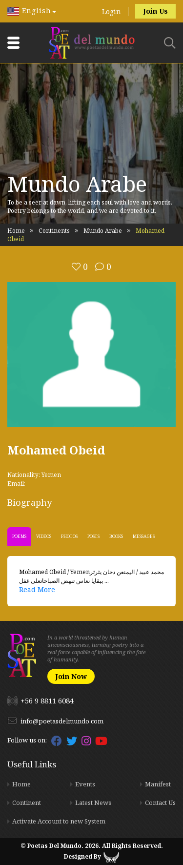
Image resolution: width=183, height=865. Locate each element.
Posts (93, 536)
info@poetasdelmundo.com (61, 721)
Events (85, 784)
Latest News (93, 802)
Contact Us (160, 802)
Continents (54, 231)
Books (116, 536)
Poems (19, 536)
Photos (69, 536)
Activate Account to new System (58, 821)
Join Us (155, 11)
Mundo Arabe (102, 231)
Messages (144, 536)
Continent (26, 802)
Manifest (158, 784)
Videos (43, 536)
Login (111, 11)
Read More (37, 589)
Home (16, 231)
